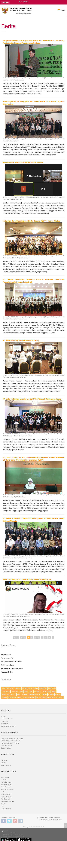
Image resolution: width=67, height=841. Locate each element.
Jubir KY (4, 697)
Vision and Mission (7, 719)
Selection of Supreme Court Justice (12, 738)
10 (49, 637)
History (3, 716)
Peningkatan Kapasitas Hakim (12, 668)
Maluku (3, 804)
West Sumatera (6, 809)
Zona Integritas (6, 748)
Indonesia (18, 688)
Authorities (4, 724)
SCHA (36, 688)
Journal (3, 763)
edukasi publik (40, 697)
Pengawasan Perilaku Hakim (11, 661)
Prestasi (44, 694)
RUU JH (57, 694)
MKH (31, 691)
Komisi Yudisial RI (7, 688)
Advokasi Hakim (7, 672)
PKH (18, 694)
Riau (2, 792)
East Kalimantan (6, 784)
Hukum (24, 688)
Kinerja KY (37, 691)
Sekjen (53, 691)
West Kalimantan (6, 796)
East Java (4, 779)
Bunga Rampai (6, 765)
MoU (21, 691)
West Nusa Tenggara (7, 789)
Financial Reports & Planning (10, 743)
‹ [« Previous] (14, 637)
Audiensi (51, 694)
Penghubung (6, 691)
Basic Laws (4, 721)
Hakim (26, 691)
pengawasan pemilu (14, 697)
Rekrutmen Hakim (7, 665)
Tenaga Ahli (46, 691)
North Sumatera (6, 782)
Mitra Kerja (25, 694)
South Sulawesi (6, 787)
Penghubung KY (7, 658)
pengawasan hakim (29, 697)
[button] (5, 2)
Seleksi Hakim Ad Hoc (9, 694)
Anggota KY (43, 688)
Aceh (2, 806)
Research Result (6, 745)
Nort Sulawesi (5, 799)
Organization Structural (8, 726)
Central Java (5, 777)
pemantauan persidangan (55, 697)
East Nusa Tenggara (7, 801)
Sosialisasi (14, 691)
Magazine (4, 760)
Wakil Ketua (52, 688)
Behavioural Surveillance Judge (11, 741)
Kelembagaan (6, 654)
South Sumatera (6, 794)
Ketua (30, 688)
